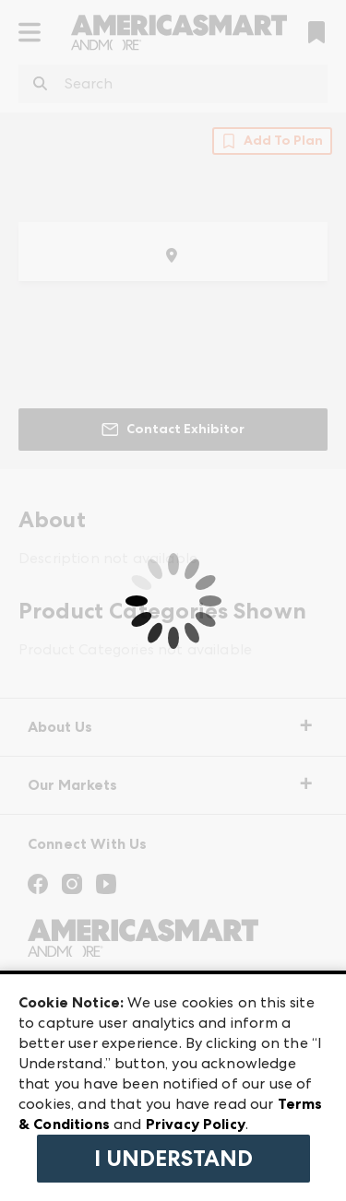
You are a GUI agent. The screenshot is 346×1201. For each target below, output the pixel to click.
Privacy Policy (195, 1124)
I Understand (173, 1158)
